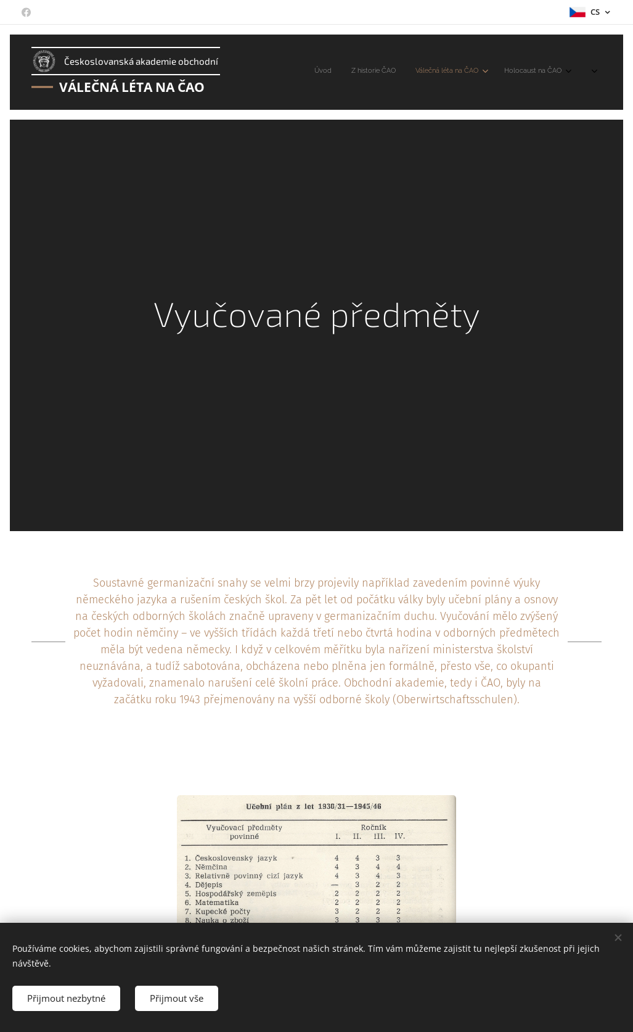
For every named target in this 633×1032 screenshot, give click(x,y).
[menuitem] (442, 72)
